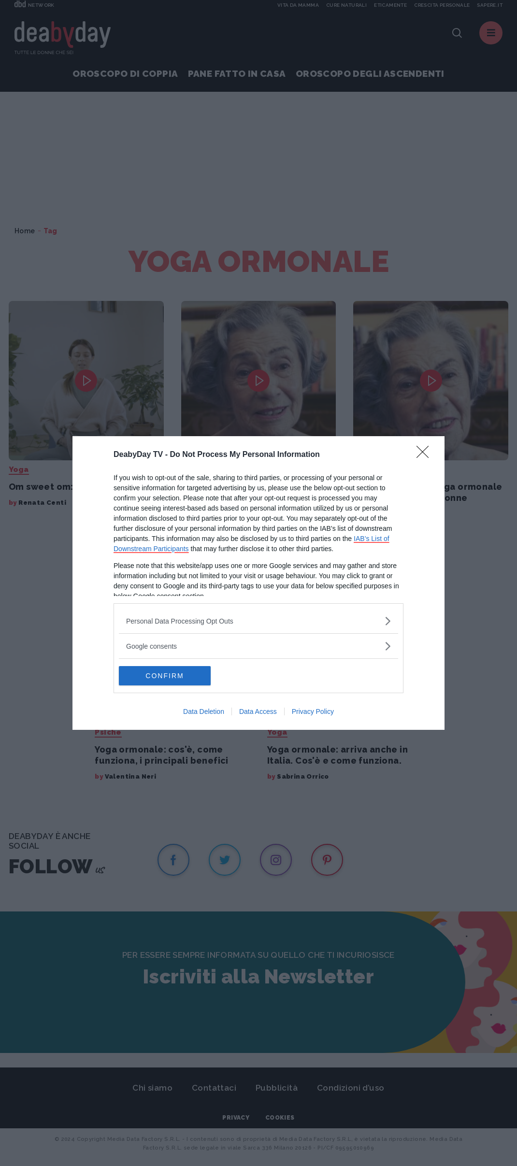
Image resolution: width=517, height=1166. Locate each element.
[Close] (425, 455)
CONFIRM (164, 676)
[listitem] (258, 621)
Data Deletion (203, 711)
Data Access (258, 711)
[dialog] (258, 583)
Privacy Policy (313, 711)
